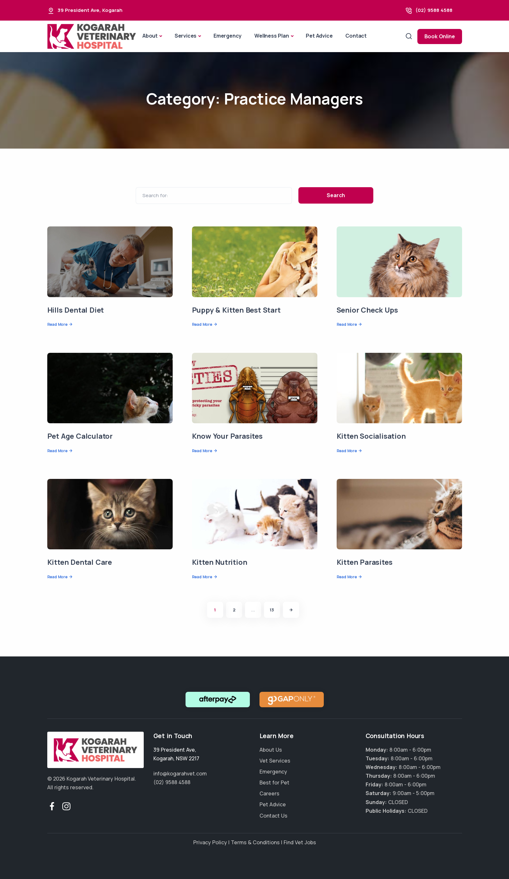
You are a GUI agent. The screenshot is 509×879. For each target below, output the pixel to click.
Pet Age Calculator (80, 436)
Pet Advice (319, 35)
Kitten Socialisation (371, 436)
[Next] (291, 610)
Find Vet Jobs (300, 842)
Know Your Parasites (227, 436)
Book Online (439, 36)
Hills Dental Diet (75, 310)
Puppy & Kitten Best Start (236, 310)
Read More (57, 324)
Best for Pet (274, 782)
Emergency (227, 35)
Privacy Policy (210, 842)
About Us (270, 749)
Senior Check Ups (367, 310)
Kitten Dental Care (79, 562)
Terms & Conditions (255, 842)
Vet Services (274, 760)
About (150, 35)
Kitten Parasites (365, 562)
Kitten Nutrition (219, 562)
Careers (269, 793)
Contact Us (273, 815)
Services (185, 35)
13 (272, 610)
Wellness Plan (271, 35)
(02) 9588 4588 (433, 10)
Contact (356, 35)
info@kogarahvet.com (180, 773)
